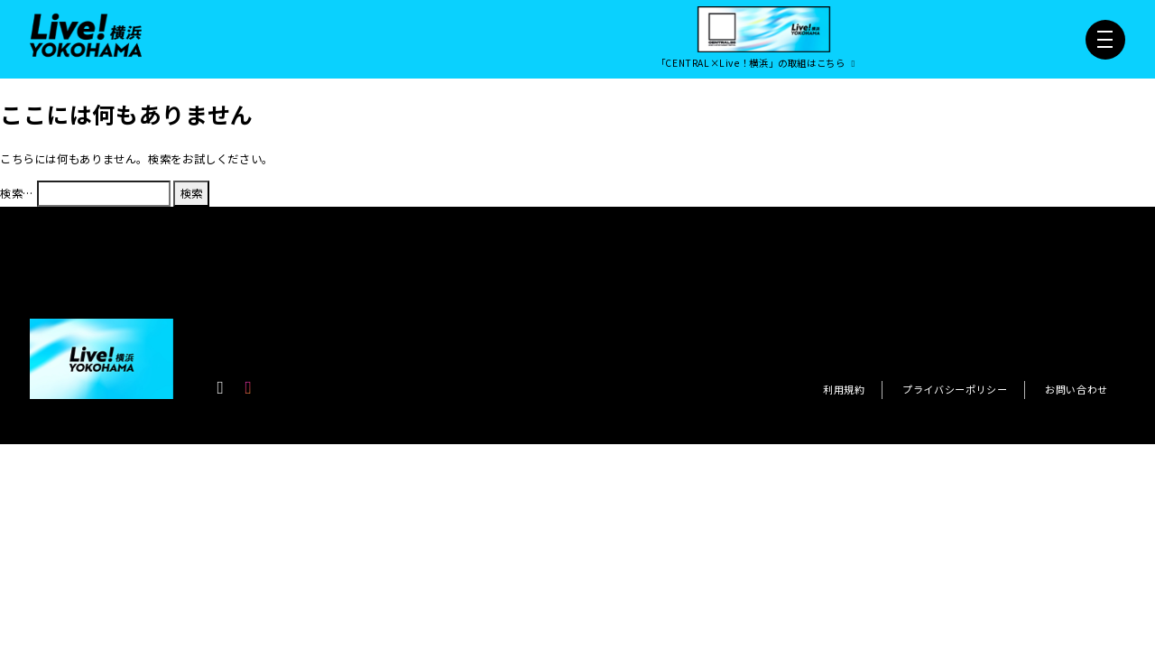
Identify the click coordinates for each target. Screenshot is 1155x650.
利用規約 (844, 389)
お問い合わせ (1076, 389)
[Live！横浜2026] (85, 34)
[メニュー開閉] (1105, 40)
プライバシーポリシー (954, 389)
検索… (16, 193)
